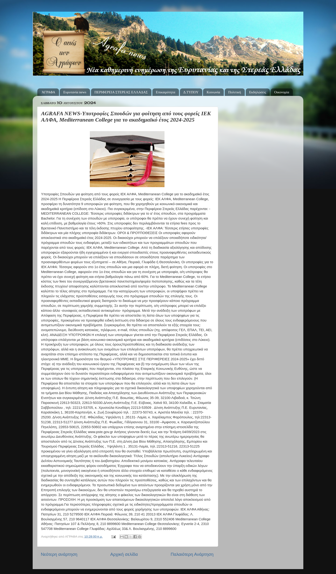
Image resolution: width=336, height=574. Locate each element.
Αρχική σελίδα (124, 554)
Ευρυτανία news (74, 92)
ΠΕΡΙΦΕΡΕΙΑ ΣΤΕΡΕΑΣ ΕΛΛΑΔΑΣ (121, 92)
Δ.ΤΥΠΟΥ (191, 92)
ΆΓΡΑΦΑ (48, 92)
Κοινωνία (213, 92)
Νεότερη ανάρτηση (59, 554)
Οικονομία (281, 92)
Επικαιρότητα (165, 92)
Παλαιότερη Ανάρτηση (192, 554)
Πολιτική (234, 92)
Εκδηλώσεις (257, 92)
